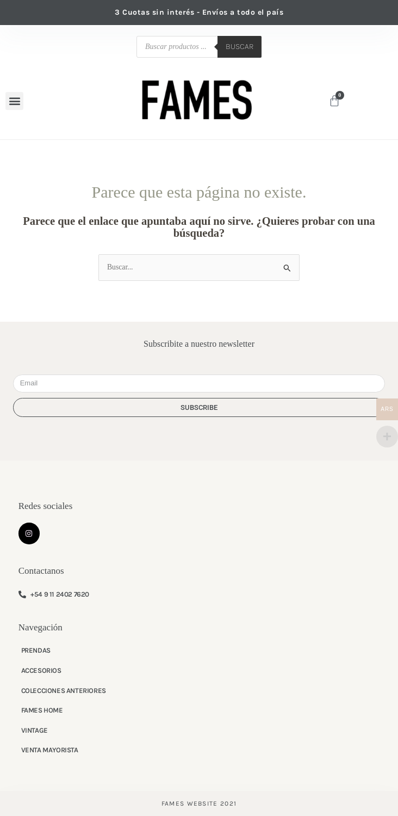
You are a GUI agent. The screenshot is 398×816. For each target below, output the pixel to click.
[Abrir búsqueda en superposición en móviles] (199, 47)
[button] (14, 101)
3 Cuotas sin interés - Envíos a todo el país (199, 12)
